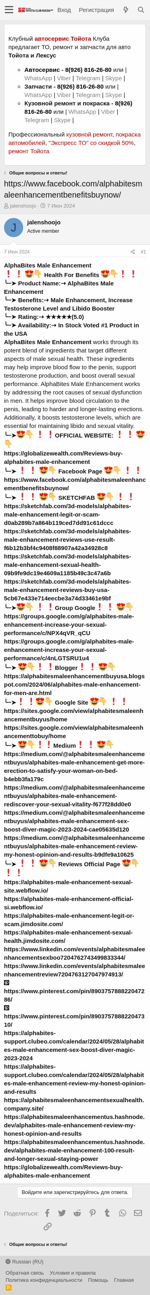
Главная (124, 1280)
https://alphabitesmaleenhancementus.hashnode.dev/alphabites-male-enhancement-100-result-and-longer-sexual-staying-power (74, 1150)
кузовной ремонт (89, 134)
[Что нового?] (125, 9)
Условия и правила (73, 1273)
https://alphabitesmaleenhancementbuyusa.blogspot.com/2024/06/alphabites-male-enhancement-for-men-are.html (74, 684)
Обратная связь (25, 1273)
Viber (64, 78)
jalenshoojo (23, 206)
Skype (114, 78)
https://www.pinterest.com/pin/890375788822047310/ (74, 1016)
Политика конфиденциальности (44, 1280)
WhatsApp (39, 78)
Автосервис (42, 69)
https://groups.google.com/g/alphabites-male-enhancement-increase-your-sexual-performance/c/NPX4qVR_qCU (69, 624)
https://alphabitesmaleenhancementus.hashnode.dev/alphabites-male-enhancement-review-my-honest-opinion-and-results (74, 1125)
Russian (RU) (25, 1262)
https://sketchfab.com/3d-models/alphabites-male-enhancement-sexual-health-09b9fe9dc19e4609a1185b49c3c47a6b (67, 564)
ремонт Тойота (28, 151)
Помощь (98, 1280)
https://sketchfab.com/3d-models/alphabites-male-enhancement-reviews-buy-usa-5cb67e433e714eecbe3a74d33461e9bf (67, 590)
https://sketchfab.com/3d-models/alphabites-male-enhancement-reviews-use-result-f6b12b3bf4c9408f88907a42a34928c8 (67, 539)
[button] (9, 10)
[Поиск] (140, 9)
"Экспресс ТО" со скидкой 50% (91, 142)
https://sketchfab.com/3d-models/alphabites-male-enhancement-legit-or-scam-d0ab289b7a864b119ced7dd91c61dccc (67, 514)
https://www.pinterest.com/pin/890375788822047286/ (74, 991)
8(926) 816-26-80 (88, 69)
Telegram (89, 78)
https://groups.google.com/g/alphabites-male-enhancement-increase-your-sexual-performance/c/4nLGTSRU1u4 (69, 649)
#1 (143, 252)
